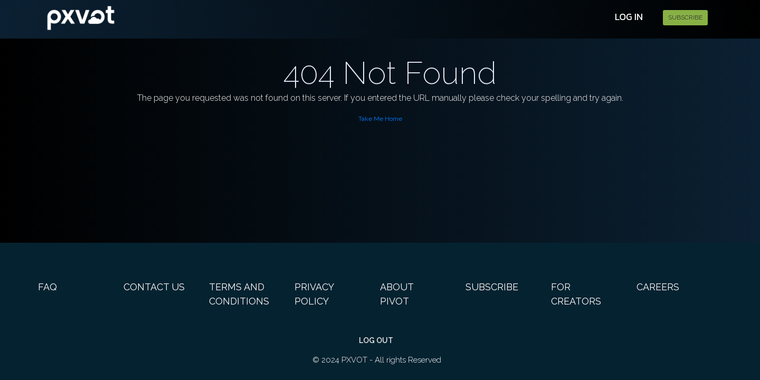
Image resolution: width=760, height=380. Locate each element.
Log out (376, 340)
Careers (657, 286)
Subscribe (685, 17)
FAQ (47, 286)
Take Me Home (380, 118)
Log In (629, 17)
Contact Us (154, 286)
